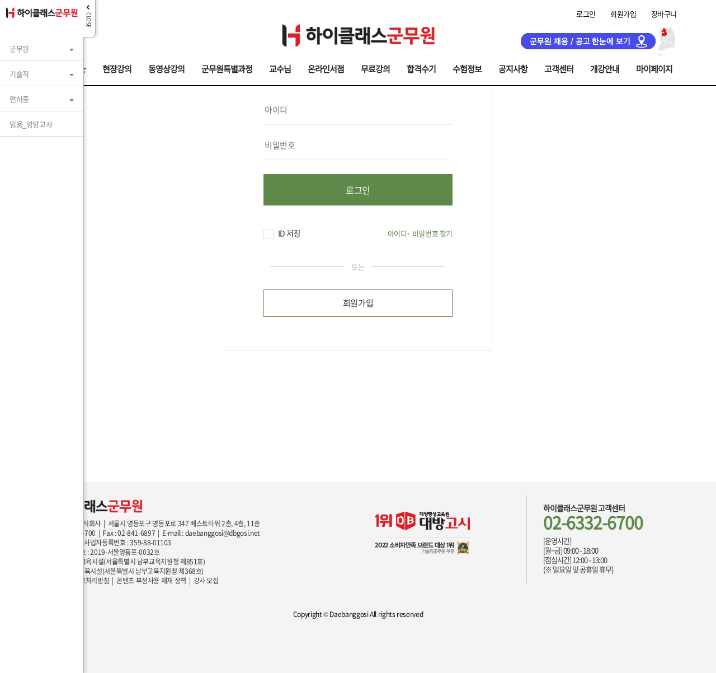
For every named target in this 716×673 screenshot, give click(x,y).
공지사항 (512, 68)
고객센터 (558, 68)
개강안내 (604, 68)
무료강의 (375, 68)
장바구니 (664, 13)
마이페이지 (654, 68)
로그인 (586, 13)
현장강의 (116, 68)
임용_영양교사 (31, 124)
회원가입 (623, 13)
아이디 (397, 233)
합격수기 (421, 68)
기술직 (19, 73)
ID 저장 (281, 233)
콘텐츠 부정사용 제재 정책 (151, 580)
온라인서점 (326, 68)
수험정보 (467, 68)
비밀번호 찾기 (432, 233)
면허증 (19, 99)
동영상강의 (166, 68)
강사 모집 (206, 580)
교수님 (280, 68)
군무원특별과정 (226, 68)
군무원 (19, 48)
